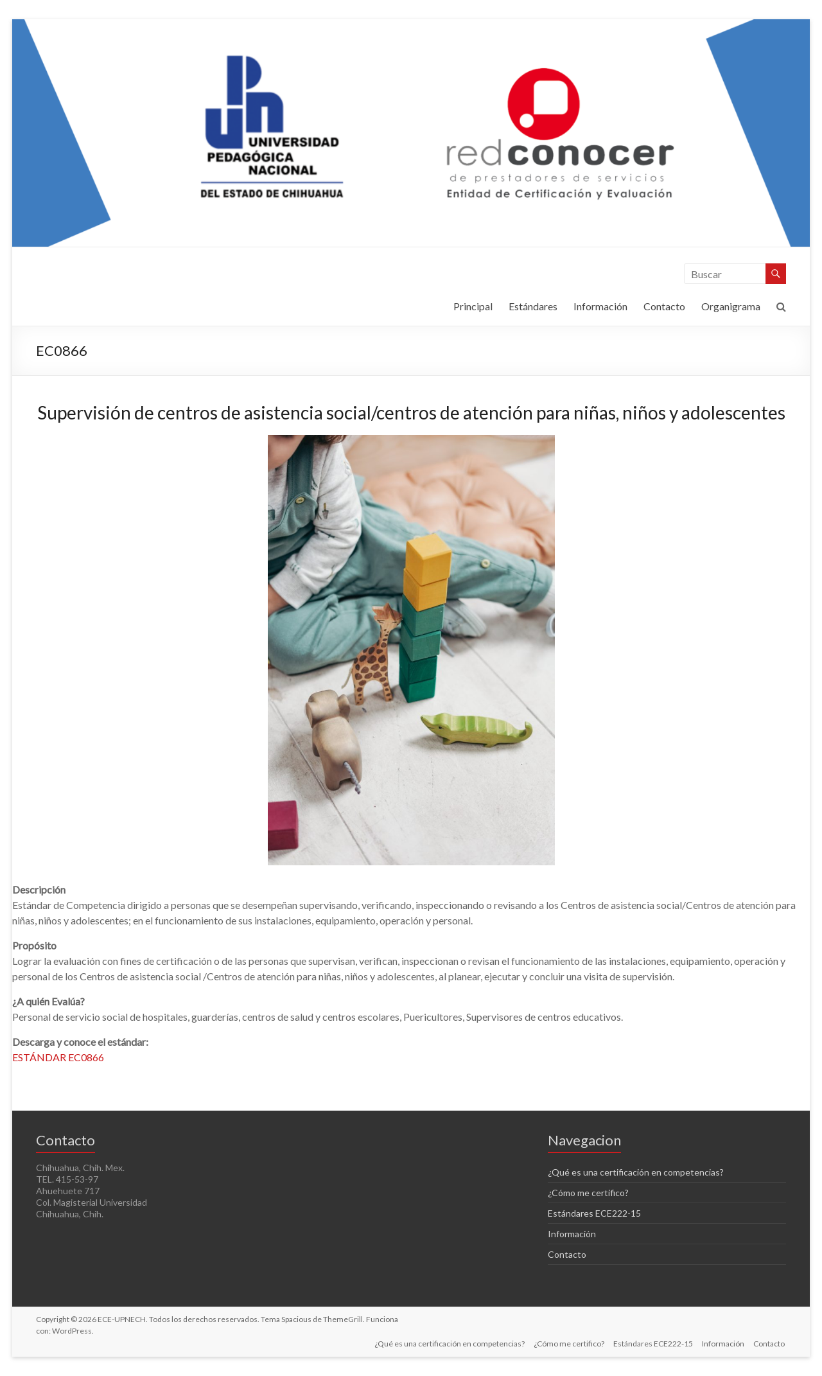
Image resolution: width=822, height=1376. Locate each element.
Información (600, 306)
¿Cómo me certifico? (588, 1192)
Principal (473, 306)
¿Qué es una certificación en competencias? (636, 1172)
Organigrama (730, 306)
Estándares (533, 306)
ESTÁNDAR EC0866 (58, 1057)
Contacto (664, 306)
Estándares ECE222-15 (594, 1213)
